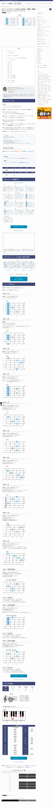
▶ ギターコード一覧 (19, 226)
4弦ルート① (10, 71)
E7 (10, 780)
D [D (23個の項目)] (42, 83)
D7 (14, 491)
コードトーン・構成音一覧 (42, 65)
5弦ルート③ (10, 68)
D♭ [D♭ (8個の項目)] (49, 87)
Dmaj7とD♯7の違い (11, 52)
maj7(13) (39, 59)
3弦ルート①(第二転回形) (12, 76)
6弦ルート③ (10, 64)
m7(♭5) (39, 48)
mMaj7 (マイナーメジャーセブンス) (44, 26)
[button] (10, 801)
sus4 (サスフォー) (41, 33)
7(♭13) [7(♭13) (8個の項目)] (44, 76)
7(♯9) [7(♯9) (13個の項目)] (48, 76)
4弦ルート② (10, 72)
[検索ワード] (44, 9)
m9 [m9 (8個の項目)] (46, 94)
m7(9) (39, 55)
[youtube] (12, 92)
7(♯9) (39, 57)
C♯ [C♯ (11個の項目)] (39, 83)
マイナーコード (40, 18)
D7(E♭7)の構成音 (11, 80)
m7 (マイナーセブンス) (42, 22)
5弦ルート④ (10, 69)
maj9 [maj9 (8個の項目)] (48, 96)
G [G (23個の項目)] (42, 90)
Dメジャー (13, 109)
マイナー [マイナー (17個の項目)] (40, 101)
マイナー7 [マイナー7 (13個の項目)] (45, 101)
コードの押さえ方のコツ (42, 67)
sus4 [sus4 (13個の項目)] (43, 97)
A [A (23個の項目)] (43, 78)
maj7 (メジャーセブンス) (42, 20)
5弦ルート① (10, 65)
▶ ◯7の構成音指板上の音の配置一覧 (18, 279)
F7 (10, 782)
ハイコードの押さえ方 (12, 59)
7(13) (39, 61)
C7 (7, 409)
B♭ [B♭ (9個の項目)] (46, 81)
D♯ (8, 795)
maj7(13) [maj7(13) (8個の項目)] (44, 96)
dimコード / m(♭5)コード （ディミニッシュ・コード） (44, 44)
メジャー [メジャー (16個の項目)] (40, 103)
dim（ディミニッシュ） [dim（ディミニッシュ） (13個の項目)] (42, 87)
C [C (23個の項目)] (49, 81)
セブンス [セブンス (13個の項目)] (48, 99)
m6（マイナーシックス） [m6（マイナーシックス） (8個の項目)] (42, 92)
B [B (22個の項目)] (42, 81)
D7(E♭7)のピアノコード (12, 82)
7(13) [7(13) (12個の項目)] (39, 76)
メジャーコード (40, 16)
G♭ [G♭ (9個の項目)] (46, 90)
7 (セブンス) (4, 12)
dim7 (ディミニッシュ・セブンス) (43, 46)
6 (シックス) (40, 37)
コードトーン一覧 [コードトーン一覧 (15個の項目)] (41, 99)
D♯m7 (16, 117)
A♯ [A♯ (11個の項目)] (39, 81)
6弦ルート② (10, 62)
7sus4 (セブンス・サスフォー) (43, 35)
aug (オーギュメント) (41, 41)
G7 (10, 785)
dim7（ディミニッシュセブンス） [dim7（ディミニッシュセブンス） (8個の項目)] (44, 85)
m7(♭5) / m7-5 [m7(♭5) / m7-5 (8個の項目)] (41, 94)
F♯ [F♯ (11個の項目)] (39, 90)
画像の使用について (28, 767)
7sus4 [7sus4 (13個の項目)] (39, 78)
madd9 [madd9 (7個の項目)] (39, 96)
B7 (10, 790)
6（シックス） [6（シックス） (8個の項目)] (41, 74)
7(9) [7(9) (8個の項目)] (46, 74)
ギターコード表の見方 (19, 182)
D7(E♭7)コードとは (12, 50)
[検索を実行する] (50, 9)
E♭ (13, 795)
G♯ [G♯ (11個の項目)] (49, 90)
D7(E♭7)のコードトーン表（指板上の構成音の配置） (17, 57)
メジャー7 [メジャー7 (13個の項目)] (45, 103)
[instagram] (10, 92)
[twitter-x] (8, 92)
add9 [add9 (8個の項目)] (46, 78)
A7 (10, 787)
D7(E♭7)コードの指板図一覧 (13, 55)
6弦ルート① (10, 61)
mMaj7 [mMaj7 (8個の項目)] (39, 97)
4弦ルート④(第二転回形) (12, 75)
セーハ (15, 378)
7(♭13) (39, 63)
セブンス (11, 795)
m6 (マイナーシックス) (42, 39)
